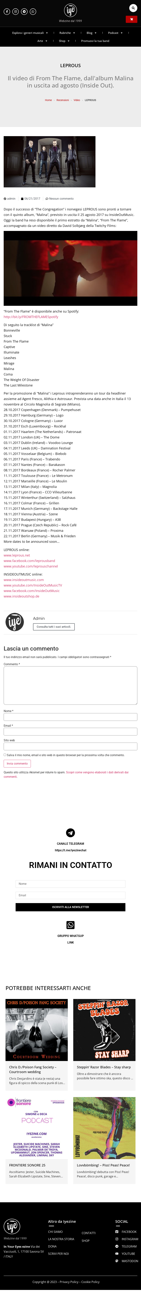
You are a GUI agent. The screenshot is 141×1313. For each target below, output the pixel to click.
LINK (70, 942)
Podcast (115, 33)
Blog (92, 33)
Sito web (9, 740)
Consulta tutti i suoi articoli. (54, 626)
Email (8, 725)
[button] (133, 8)
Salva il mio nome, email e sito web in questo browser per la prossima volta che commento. (66, 755)
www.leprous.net (17, 555)
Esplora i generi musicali (30, 33)
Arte (42, 41)
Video (77, 100)
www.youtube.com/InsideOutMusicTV (33, 585)
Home (48, 100)
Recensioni (63, 100)
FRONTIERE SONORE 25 (27, 1165)
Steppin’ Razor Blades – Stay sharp (104, 1067)
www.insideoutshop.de (21, 596)
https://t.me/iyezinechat (70, 850)
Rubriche (67, 33)
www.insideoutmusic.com (24, 580)
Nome (8, 711)
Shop (64, 41)
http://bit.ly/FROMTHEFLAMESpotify (31, 317)
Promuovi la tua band (95, 41)
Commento (12, 664)
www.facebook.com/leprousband (29, 561)
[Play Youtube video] (70, 268)
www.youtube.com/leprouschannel (31, 566)
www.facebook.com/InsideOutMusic (32, 591)
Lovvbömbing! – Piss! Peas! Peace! (103, 1165)
